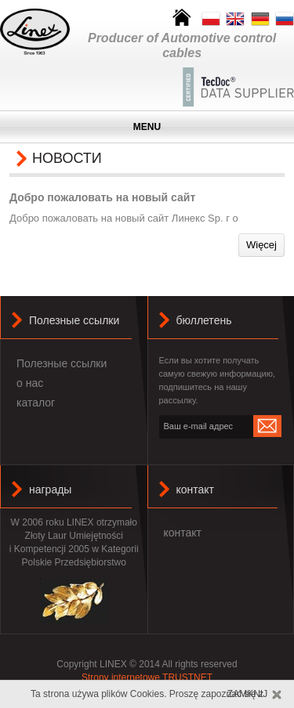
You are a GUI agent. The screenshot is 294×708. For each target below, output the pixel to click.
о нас (29, 383)
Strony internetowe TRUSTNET (147, 677)
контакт (195, 489)
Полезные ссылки (61, 363)
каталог (35, 402)
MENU (147, 126)
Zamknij (247, 693)
